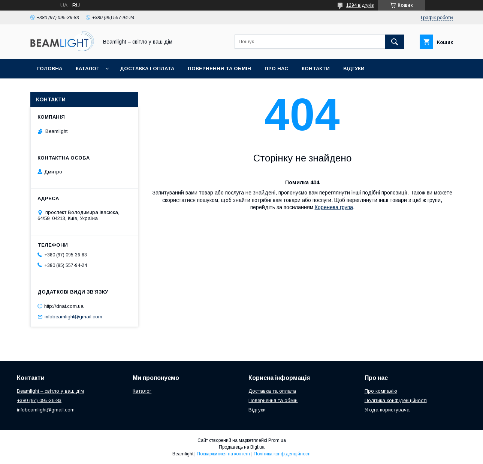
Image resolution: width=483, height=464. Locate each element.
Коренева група (334, 207)
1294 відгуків (360, 5)
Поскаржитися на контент (223, 453)
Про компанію (381, 391)
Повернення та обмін (219, 68)
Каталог (87, 68)
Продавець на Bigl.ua (242, 447)
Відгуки (354, 68)
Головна (49, 68)
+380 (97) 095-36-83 (39, 400)
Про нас (276, 68)
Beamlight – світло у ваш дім (50, 391)
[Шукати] (394, 42)
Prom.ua (277, 440)
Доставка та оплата (272, 391)
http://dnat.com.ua (64, 306)
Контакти (316, 68)
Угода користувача (387, 410)
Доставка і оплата (147, 68)
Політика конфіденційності (396, 400)
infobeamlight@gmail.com (73, 316)
